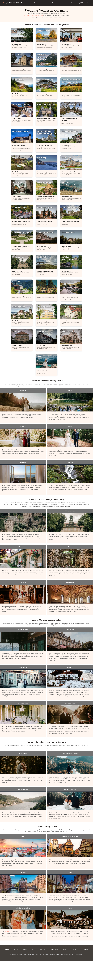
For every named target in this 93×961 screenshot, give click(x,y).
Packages (55, 3)
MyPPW (80, 3)
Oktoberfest (8, 931)
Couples (64, 3)
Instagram (65, 949)
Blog (33, 949)
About (72, 3)
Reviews (25, 949)
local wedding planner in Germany (33, 15)
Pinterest (85, 949)
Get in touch (42, 949)
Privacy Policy (54, 949)
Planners (37, 3)
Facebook (75, 949)
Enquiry (7, 949)
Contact (89, 3)
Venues (46, 3)
